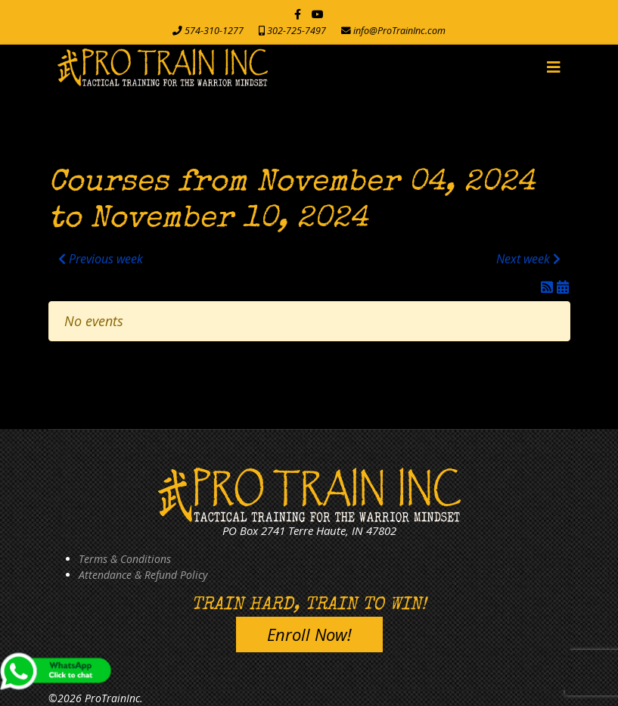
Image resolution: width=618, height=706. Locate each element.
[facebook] (297, 14)
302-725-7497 (296, 30)
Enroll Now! (309, 634)
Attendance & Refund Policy (143, 575)
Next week (528, 258)
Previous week (100, 258)
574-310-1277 (214, 30)
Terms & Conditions (125, 559)
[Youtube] (318, 14)
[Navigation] (554, 67)
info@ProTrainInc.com (399, 30)
